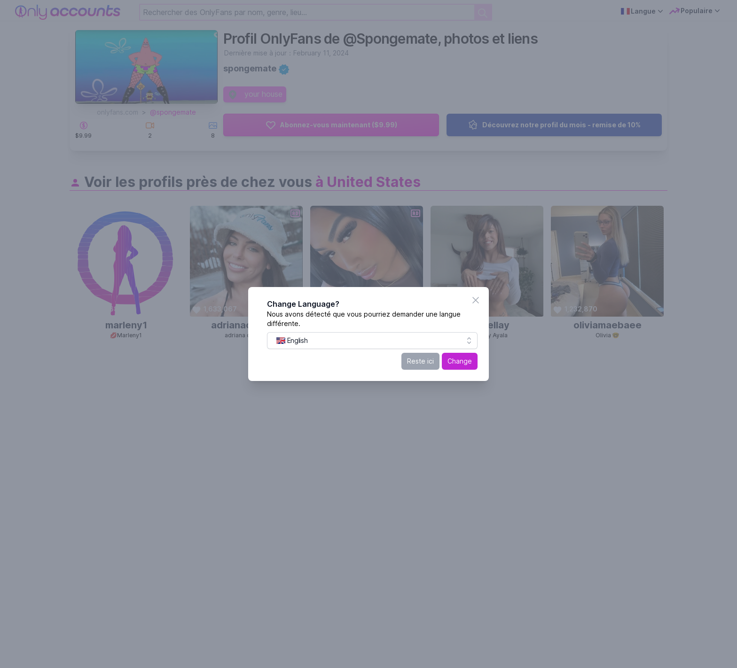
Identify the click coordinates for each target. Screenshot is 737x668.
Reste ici (420, 361)
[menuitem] (292, 340)
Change (459, 361)
